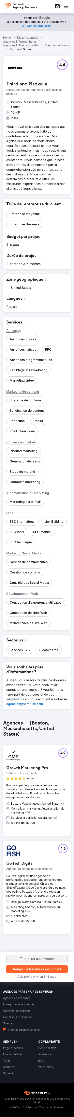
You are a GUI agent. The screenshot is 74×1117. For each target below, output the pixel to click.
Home (7, 37)
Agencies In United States (20, 41)
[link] (57, 6)
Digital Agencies (27, 37)
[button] (62, 64)
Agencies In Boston (57, 45)
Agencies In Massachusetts (20, 45)
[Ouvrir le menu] (66, 6)
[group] (37, 831)
